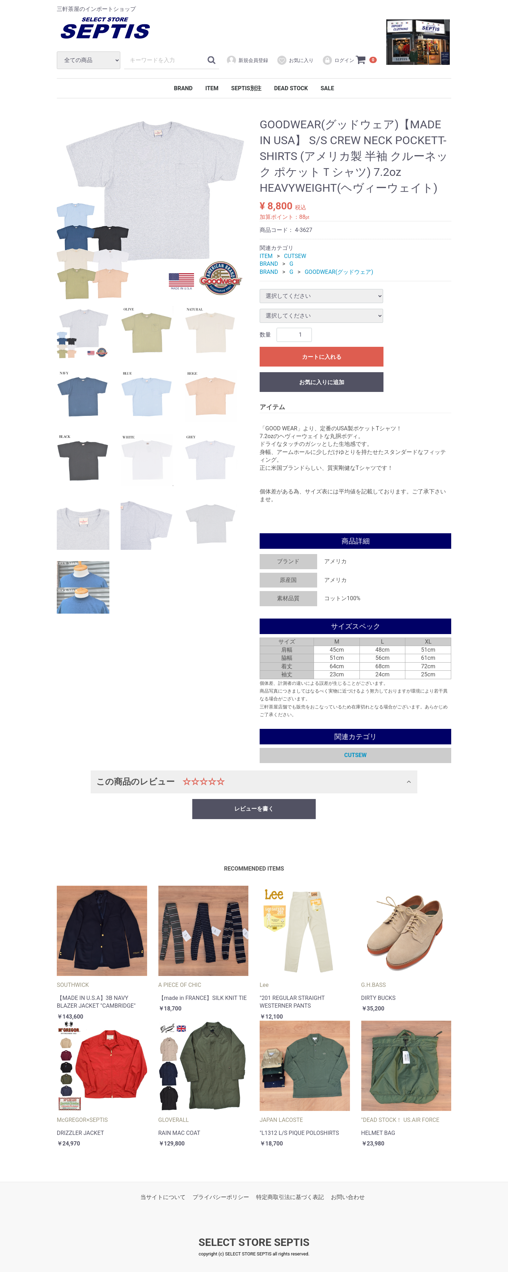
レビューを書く (254, 809)
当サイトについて (163, 1197)
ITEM (211, 88)
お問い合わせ (348, 1197)
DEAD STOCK (291, 88)
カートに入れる (321, 357)
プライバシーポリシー (221, 1197)
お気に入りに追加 (321, 382)
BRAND (183, 88)
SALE (327, 88)
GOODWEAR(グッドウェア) (339, 272)
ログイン (338, 60)
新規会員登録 (247, 60)
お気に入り (295, 60)
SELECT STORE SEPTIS (254, 1242)
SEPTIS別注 (246, 88)
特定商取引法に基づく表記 (290, 1197)
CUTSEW (295, 256)
